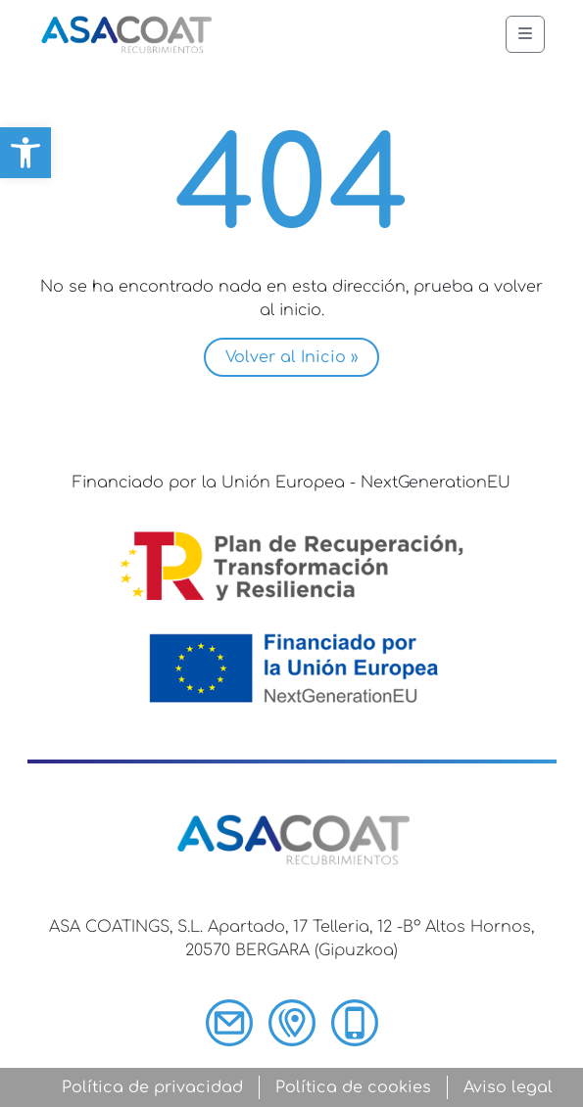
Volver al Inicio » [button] (292, 357)
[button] (25, 152)
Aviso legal (508, 1087)
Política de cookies (353, 1087)
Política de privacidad (152, 1087)
